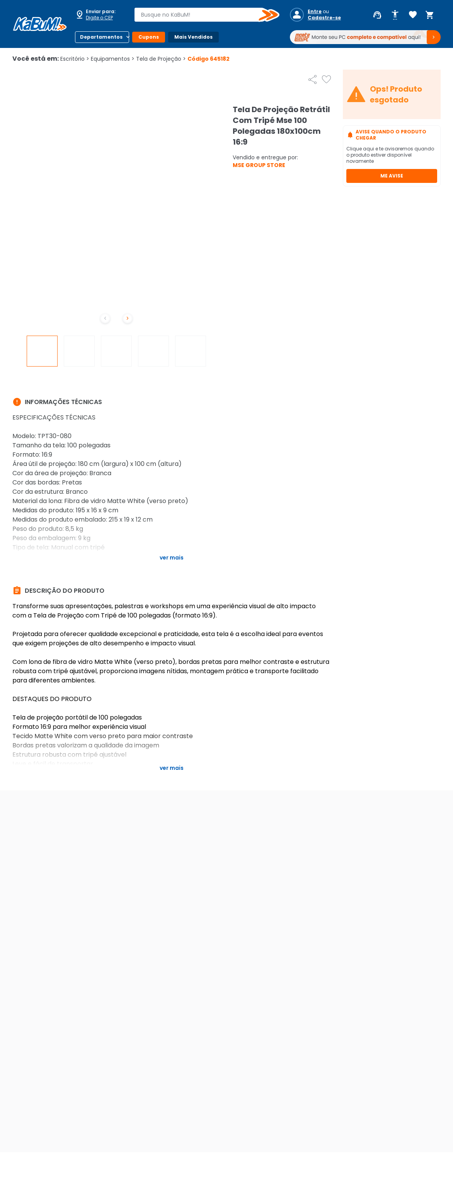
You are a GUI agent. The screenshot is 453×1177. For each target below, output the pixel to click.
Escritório (74, 59)
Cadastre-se (324, 18)
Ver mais (172, 557)
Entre (315, 12)
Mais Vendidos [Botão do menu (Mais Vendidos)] (193, 37)
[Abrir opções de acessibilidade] (395, 15)
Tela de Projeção (161, 59)
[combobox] (201, 15)
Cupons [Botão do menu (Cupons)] (148, 37)
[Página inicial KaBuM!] (39, 24)
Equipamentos (113, 59)
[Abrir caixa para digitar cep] (99, 15)
